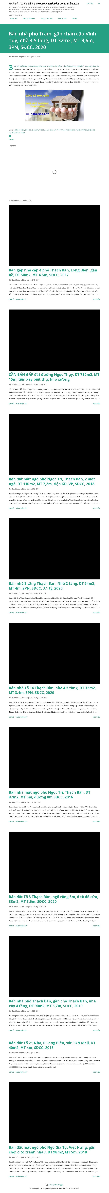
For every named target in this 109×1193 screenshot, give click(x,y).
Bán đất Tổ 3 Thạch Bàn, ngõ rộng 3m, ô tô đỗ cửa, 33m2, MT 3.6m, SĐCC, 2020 (53, 899)
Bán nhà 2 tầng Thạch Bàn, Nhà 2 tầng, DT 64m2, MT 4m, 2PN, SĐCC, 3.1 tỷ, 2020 (52, 586)
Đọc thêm (96, 299)
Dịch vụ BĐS (61, 18)
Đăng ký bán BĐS (45, 18)
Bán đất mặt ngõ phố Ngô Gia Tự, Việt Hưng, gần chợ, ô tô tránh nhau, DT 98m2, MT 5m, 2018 (52, 1150)
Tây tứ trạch (20, 133)
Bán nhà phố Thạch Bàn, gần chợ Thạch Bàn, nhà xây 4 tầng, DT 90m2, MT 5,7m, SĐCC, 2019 (52, 1003)
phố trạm (76, 130)
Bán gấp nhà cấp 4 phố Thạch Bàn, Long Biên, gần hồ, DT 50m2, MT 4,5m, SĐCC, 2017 (53, 272)
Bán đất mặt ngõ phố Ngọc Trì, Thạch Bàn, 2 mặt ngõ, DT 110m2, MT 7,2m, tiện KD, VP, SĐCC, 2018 (52, 481)
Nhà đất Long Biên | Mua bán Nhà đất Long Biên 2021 (44, 3)
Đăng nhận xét (21, 299)
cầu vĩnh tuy (58, 130)
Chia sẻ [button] (11, 140)
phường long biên (87, 130)
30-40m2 (21, 130)
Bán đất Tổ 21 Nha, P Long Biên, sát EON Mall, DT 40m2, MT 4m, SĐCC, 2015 (52, 1045)
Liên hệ (73, 18)
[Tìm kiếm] (90, 3)
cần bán (50, 130)
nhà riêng (68, 130)
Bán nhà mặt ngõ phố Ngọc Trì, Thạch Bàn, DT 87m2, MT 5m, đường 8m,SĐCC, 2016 (49, 795)
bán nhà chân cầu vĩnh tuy (35, 130)
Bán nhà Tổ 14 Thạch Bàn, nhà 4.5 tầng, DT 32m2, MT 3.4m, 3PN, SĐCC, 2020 (52, 690)
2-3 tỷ (16, 130)
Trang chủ (12, 18)
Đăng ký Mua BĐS (28, 18)
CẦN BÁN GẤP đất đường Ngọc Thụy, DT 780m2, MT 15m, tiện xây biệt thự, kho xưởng (54, 377)
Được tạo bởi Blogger (54, 1185)
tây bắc (12, 133)
